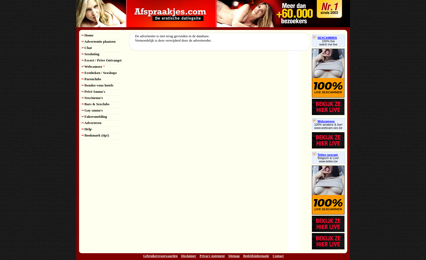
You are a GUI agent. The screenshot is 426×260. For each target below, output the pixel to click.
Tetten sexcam (325, 154)
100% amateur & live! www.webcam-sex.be (328, 126)
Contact (278, 256)
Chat (87, 48)
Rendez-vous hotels (98, 85)
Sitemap (234, 256)
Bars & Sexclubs (95, 104)
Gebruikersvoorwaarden (160, 256)
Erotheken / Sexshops (99, 73)
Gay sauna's (92, 110)
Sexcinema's (92, 98)
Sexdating (90, 54)
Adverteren (92, 123)
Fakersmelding (94, 116)
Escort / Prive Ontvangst (102, 60)
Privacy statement (212, 256)
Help (87, 129)
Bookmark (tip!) (95, 135)
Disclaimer (188, 256)
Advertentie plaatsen (99, 41)
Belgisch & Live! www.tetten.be (328, 159)
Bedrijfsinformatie (256, 256)
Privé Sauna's (93, 91)
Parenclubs (91, 79)
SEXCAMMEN (325, 37)
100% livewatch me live (328, 42)
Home (87, 35)
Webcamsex (93, 66)
